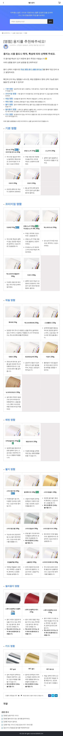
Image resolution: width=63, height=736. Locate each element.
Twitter (52, 695)
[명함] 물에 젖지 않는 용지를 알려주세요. (17, 719)
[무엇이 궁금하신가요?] (31, 21)
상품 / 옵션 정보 (17, 33)
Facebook (49, 695)
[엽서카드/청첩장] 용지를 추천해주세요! (16, 728)
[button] (19, 695)
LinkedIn (56, 695)
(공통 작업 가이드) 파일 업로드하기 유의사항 (18, 725)
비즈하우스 (6, 33)
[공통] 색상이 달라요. (10, 722)
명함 (25, 33)
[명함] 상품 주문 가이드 (11, 715)
